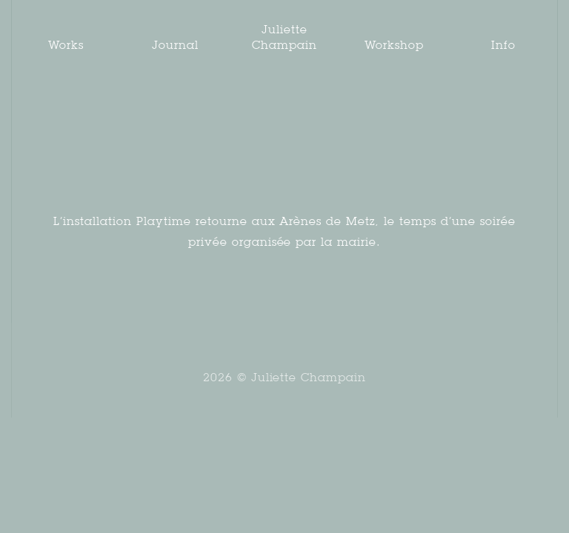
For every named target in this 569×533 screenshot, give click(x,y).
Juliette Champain (284, 37)
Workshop (394, 45)
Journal (175, 45)
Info (503, 45)
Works (66, 45)
